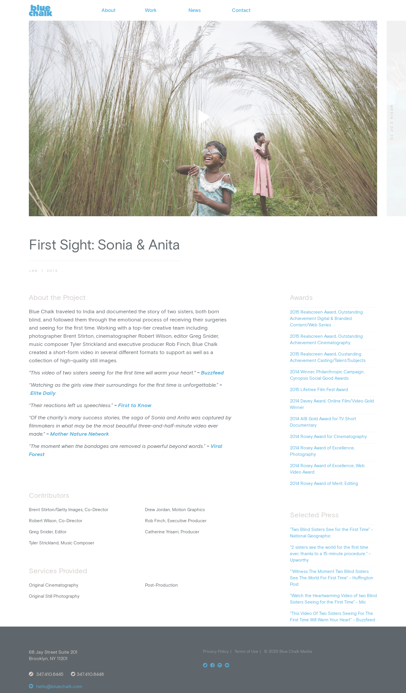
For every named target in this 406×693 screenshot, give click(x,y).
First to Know (134, 405)
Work (151, 10)
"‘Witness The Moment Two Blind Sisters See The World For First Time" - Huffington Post (331, 578)
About (109, 10)
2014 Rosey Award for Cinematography (328, 436)
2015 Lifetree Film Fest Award (319, 389)
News (194, 10)
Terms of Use (246, 651)
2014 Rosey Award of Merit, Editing (324, 483)
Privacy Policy (216, 651)
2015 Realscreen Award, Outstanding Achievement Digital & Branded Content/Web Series (326, 318)
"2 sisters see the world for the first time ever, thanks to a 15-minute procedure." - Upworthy (330, 553)
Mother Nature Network (79, 434)
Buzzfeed (212, 373)
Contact (241, 10)
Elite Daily (43, 393)
